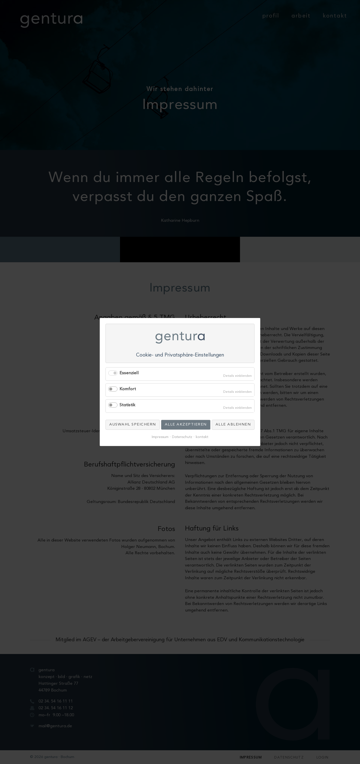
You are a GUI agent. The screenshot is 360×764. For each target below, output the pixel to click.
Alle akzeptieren (186, 424)
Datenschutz (182, 437)
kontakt (202, 437)
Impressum (160, 437)
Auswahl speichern (132, 424)
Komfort (128, 389)
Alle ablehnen (233, 424)
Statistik (127, 405)
